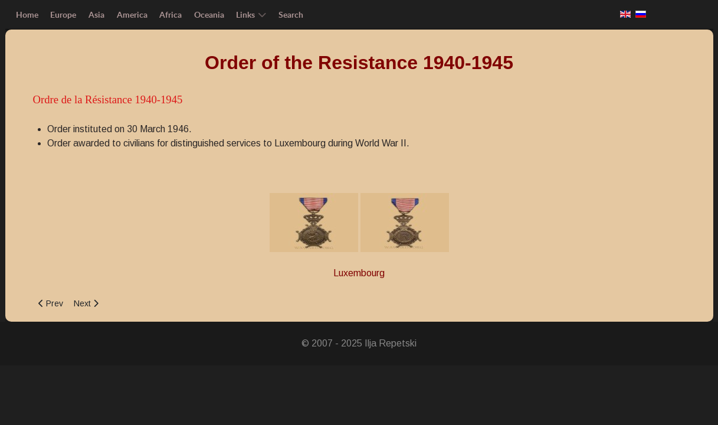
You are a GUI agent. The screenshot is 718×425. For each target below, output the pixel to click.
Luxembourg (359, 273)
